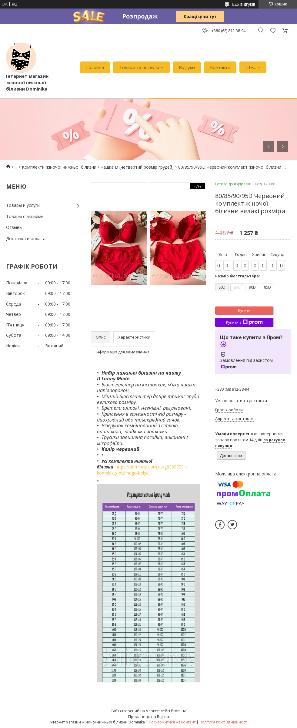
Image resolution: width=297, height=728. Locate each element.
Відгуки (187, 67)
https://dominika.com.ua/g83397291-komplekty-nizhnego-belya (142, 470)
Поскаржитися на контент (172, 722)
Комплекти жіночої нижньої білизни (59, 167)
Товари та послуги (139, 67)
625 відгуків (243, 4)
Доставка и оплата (25, 238)
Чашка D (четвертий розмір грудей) (137, 167)
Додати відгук (273, 30)
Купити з (244, 322)
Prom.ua (178, 710)
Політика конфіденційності (223, 722)
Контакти (220, 67)
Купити (244, 310)
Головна (95, 67)
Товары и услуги (23, 205)
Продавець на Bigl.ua (148, 716)
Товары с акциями (25, 216)
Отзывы (14, 227)
